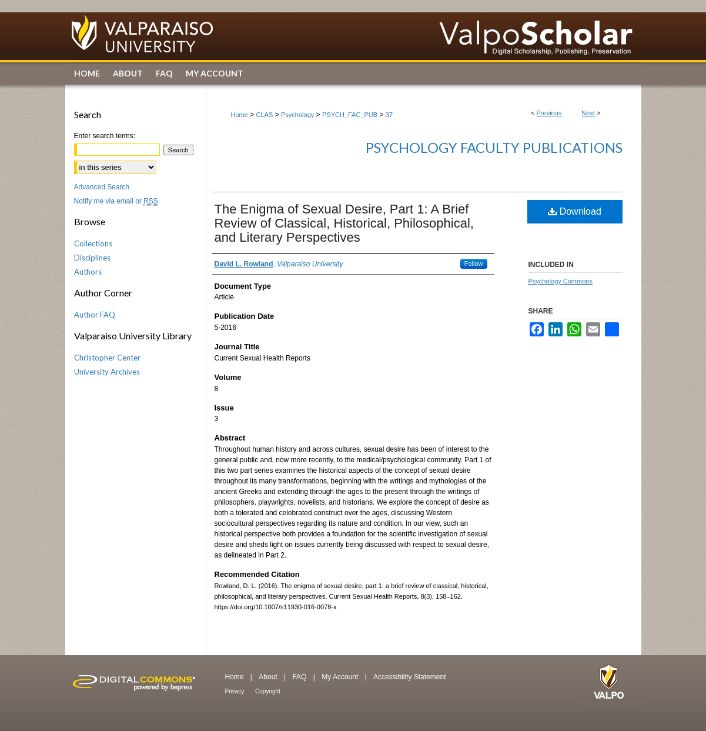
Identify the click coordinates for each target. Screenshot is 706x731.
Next (588, 112)
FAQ (300, 677)
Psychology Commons (560, 281)
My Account (341, 677)
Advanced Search (102, 187)
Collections (93, 243)
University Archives (107, 371)
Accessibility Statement (409, 677)
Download (574, 211)
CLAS (264, 114)
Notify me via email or (116, 201)
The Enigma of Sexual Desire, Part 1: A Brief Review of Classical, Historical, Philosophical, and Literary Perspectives (344, 223)
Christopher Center (107, 357)
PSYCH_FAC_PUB (349, 114)
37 (389, 114)
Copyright (267, 691)
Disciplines (92, 257)
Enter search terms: (105, 136)
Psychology (297, 114)
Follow (473, 263)
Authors (88, 271)
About (269, 677)
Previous (549, 112)
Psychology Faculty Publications (494, 147)
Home (239, 114)
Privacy (235, 691)
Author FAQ (94, 314)
